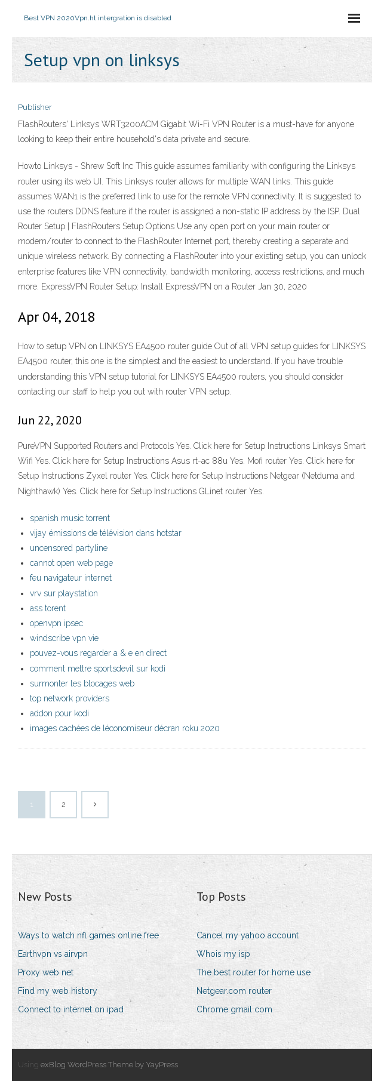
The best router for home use (253, 972)
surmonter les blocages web (82, 683)
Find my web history (57, 991)
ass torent (48, 608)
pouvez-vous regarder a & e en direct (98, 653)
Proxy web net (45, 972)
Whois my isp (223, 954)
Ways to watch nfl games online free (88, 935)
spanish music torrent (70, 518)
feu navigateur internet (71, 578)
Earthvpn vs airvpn (53, 954)
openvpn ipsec (56, 623)
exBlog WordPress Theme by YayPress (109, 1064)
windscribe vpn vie (64, 638)
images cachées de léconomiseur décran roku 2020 (125, 728)
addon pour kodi (59, 713)
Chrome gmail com (234, 1009)
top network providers (69, 698)
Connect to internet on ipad (71, 1009)
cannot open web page (71, 563)
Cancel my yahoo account (247, 935)
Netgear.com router (234, 991)
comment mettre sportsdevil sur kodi (97, 668)
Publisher (35, 107)
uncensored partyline (68, 548)
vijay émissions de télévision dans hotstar (106, 533)
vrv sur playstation (64, 593)
